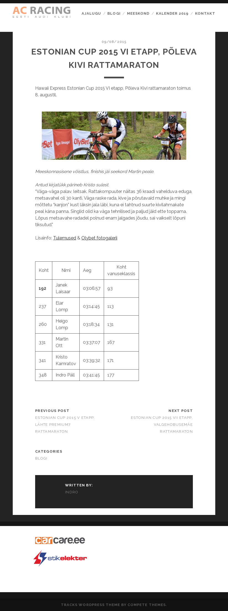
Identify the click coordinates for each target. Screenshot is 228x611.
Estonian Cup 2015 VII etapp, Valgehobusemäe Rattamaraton (162, 425)
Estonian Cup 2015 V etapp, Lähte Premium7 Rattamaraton (65, 425)
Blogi (113, 13)
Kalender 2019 (172, 13)
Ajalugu (91, 13)
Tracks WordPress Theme (90, 605)
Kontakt (205, 13)
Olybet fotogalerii (99, 238)
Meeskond (138, 13)
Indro (72, 492)
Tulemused (64, 238)
